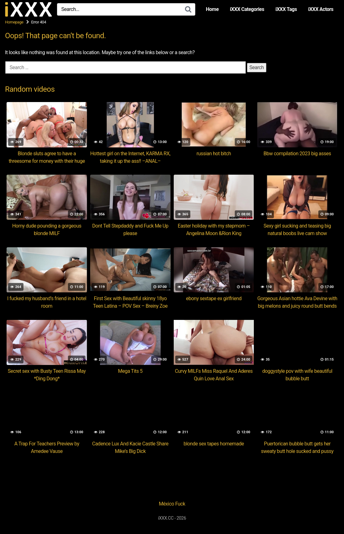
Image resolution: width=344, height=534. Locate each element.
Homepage (14, 22)
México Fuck (172, 504)
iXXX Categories (247, 9)
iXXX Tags (286, 9)
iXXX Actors (320, 9)
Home (212, 9)
